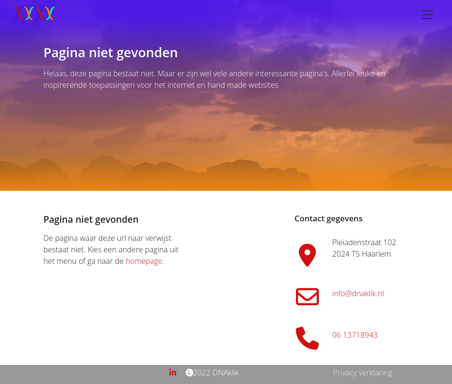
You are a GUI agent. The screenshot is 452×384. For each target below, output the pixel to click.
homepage (144, 261)
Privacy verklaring (362, 372)
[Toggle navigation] (428, 15)
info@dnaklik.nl (358, 293)
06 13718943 (355, 335)
